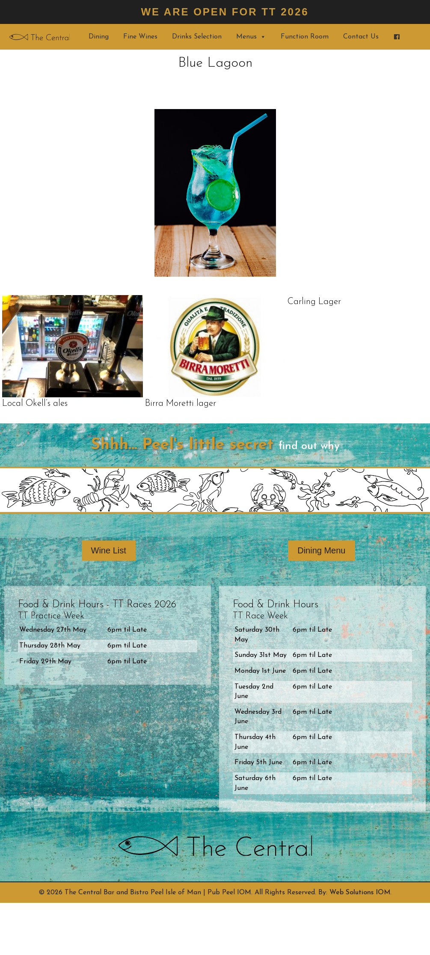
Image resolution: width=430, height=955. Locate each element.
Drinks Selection (197, 36)
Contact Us (361, 36)
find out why (309, 446)
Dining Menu (321, 550)
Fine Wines (140, 36)
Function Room (305, 36)
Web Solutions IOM (359, 892)
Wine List (108, 550)
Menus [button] (251, 36)
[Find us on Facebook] (396, 36)
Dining (99, 36)
